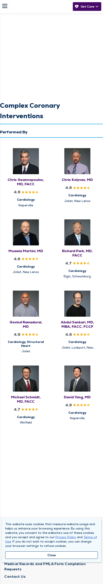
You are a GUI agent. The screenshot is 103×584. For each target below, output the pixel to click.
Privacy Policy (65, 537)
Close (51, 555)
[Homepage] (40, 6)
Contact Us (15, 576)
